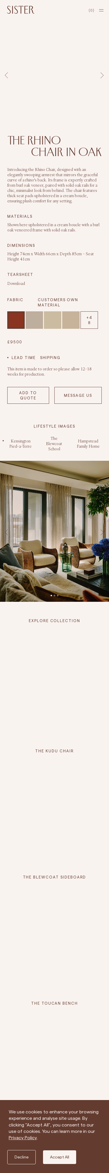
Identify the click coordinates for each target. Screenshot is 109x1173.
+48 (89, 320)
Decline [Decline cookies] (21, 1157)
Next (103, 75)
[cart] (91, 10)
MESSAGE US (78, 395)
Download (16, 283)
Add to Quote (28, 395)
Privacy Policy (23, 1137)
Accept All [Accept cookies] (59, 1157)
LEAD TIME (24, 358)
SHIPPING (50, 358)
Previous (7, 75)
